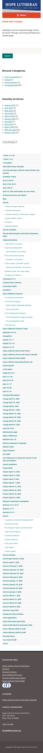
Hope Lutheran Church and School (16, 351)
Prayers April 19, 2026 (11, 475)
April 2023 (9, 124)
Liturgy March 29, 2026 (12, 421)
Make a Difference (10, 436)
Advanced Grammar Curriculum (18, 267)
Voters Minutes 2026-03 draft (14, 632)
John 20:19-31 (8, 380)
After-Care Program (12, 532)
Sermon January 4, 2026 (12, 592)
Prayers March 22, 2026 (12, 490)
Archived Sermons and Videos (14, 195)
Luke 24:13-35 (8, 428)
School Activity (11, 82)
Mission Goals (8, 447)
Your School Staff (9, 640)
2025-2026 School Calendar (13, 166)
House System (8, 365)
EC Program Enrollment (14, 297)
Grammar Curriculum (14, 259)
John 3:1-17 (7, 384)
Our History (9, 547)
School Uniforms (11, 539)
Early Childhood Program (13, 294)
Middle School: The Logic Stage (17, 271)
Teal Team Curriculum (13, 244)
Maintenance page (10, 432)
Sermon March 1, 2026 (11, 595)
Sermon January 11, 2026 (12, 581)
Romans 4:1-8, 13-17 (11, 505)
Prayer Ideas (8, 468)
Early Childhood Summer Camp (15, 329)
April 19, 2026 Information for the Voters (19, 191)
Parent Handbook (10, 464)
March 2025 (10, 116)
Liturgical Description (11, 395)
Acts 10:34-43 (8, 180)
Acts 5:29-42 (7, 188)
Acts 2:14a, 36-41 (9, 184)
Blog (4, 199)
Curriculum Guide (10, 286)
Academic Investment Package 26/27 (19, 520)
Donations (7, 290)
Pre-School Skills (12, 309)
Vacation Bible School (13, 218)
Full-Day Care (10, 325)
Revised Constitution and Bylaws (16, 501)
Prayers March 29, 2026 (12, 494)
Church (5, 202)
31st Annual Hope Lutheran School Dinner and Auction (21, 171)
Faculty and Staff (11, 524)
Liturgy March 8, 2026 (11, 425)
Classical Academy (10, 240)
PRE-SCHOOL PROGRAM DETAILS (18, 305)
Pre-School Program (13, 301)
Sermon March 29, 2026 (12, 603)
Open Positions (9, 450)
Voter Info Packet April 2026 (14, 621)
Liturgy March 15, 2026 (12, 414)
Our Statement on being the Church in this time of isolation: (20, 459)
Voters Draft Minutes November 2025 (17, 625)
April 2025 (9, 113)
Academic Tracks (9, 177)
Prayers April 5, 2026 (11, 479)
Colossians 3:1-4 (9, 279)
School (7, 79)
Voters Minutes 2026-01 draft (14, 629)
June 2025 (9, 108)
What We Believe (11, 226)
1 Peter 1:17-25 (9, 155)
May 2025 (9, 110)
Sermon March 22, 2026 (12, 599)
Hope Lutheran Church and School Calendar (20, 354)
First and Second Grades (14, 256)
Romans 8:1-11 (8, 512)
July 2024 (8, 121)
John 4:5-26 (7, 388)
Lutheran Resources (13, 210)
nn (9, 142)
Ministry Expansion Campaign (14, 443)
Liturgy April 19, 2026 (11, 402)
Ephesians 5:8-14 (9, 332)
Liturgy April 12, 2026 (11, 399)
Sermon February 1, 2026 (12, 566)
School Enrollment (12, 535)
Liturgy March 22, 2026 (12, 417)
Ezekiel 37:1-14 (8, 343)
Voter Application (10, 618)
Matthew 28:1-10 (9, 439)
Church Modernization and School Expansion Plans (20, 234)
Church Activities (12, 77)
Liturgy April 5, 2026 (11, 406)
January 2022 (10, 132)
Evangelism (7, 336)
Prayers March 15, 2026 (12, 486)
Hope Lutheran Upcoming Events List (17, 362)
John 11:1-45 (8, 377)
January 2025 (10, 119)
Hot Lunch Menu (11, 543)
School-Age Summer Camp (13, 559)
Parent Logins (10, 551)
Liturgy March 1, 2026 (11, 410)
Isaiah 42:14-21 (9, 373)
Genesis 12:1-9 (8, 347)
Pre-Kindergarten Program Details (19, 317)
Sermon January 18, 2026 (12, 584)
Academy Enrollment (13, 275)
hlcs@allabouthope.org (11, 730)
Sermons (8, 222)
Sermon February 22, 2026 (13, 573)
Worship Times (9, 636)
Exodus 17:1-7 (8, 340)
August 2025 (10, 105)
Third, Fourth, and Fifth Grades (17, 263)
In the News (7, 369)
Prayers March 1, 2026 (11, 483)
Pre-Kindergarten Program (15, 313)
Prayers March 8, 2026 (11, 497)
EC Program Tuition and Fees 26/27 (18, 528)
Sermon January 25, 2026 (12, 588)
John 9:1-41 (7, 391)
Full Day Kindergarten (13, 248)
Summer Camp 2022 (11, 610)
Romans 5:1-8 (8, 509)
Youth (5, 643)
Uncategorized (11, 85)
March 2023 (10, 127)
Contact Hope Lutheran (12, 282)
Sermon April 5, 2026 (11, 562)
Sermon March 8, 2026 (11, 607)
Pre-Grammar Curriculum (16, 252)
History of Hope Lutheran (15, 206)
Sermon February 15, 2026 (13, 570)
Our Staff (6, 454)
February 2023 (11, 130)
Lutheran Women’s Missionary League (20, 214)
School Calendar (9, 555)
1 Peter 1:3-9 (8, 159)
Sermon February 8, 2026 (12, 577)
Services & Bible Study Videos (14, 678)
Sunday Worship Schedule (13, 614)
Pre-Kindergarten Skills (15, 321)
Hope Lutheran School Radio (14, 358)
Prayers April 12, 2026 (11, 472)
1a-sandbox (7, 163)
